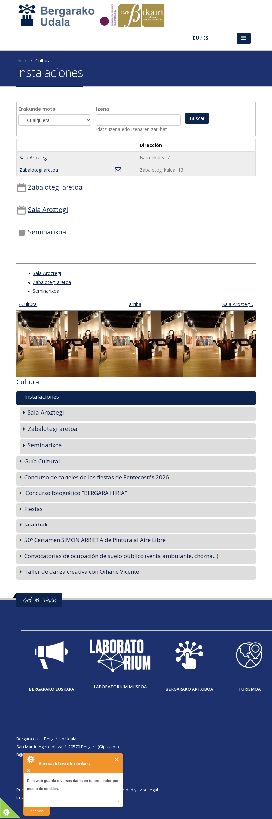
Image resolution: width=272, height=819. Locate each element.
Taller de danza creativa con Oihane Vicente (81, 571)
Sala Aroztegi (33, 157)
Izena (102, 109)
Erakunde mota (36, 109)
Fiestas (33, 509)
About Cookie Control (30, 759)
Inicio (22, 61)
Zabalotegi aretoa (38, 170)
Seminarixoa (47, 231)
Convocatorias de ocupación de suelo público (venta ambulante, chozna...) (121, 556)
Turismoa (249, 689)
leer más (37, 811)
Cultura (43, 61)
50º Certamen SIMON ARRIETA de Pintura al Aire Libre (95, 540)
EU (196, 38)
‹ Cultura (28, 304)
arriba (133, 304)
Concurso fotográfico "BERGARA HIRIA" (75, 493)
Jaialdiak (36, 524)
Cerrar (117, 759)
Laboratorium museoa (120, 687)
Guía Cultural (42, 461)
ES (205, 38)
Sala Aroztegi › (237, 304)
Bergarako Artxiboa (189, 689)
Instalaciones (41, 396)
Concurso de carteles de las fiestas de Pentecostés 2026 (96, 477)
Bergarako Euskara (51, 689)
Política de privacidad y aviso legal (125, 790)
